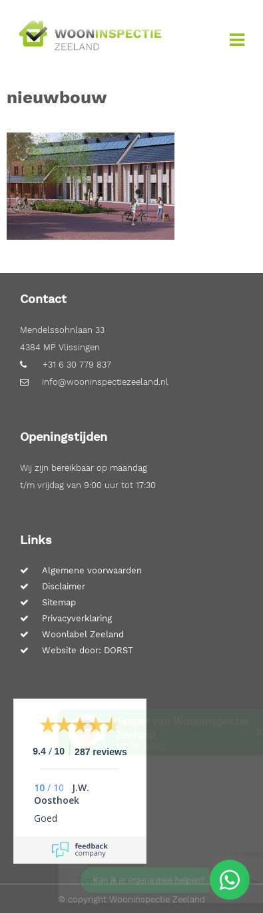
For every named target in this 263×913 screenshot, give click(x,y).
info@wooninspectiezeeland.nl (94, 382)
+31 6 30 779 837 (65, 365)
